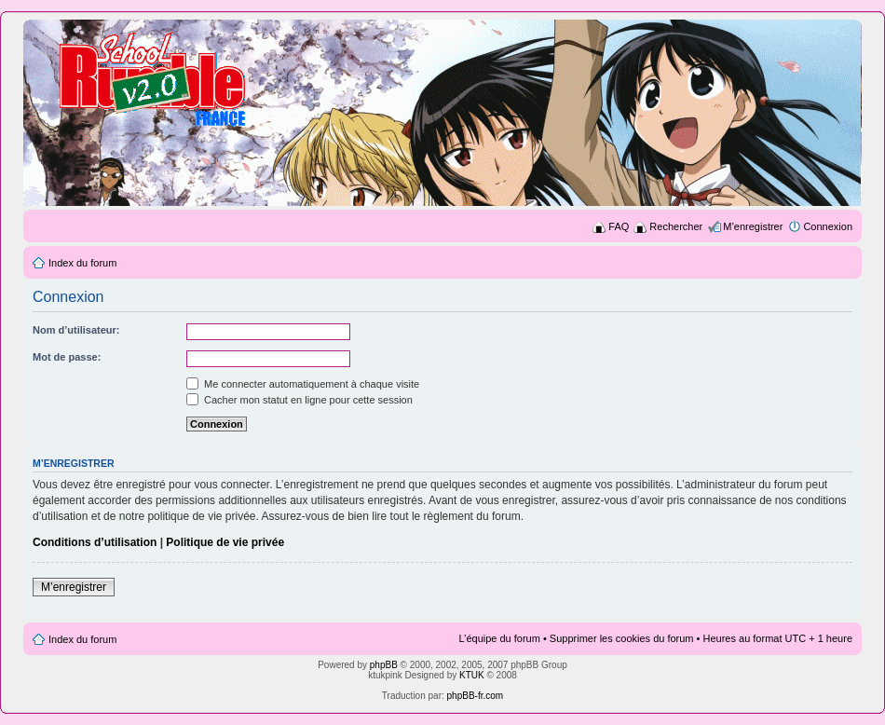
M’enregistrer (753, 226)
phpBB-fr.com (475, 696)
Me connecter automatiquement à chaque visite (302, 384)
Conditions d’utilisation (95, 542)
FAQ (618, 226)
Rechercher (675, 226)
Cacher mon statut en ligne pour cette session (299, 399)
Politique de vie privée (225, 542)
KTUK (471, 675)
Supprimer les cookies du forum (622, 638)
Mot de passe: (67, 356)
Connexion (827, 226)
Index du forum (82, 262)
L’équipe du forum (498, 638)
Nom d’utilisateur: (76, 329)
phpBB (384, 665)
